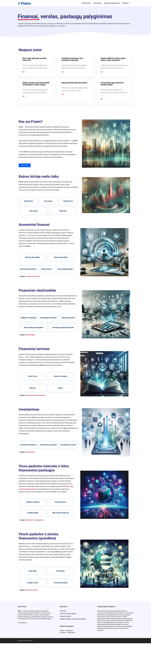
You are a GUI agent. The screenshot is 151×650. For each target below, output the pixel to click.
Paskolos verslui (31, 590)
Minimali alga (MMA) (32, 257)
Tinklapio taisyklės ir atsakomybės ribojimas (73, 619)
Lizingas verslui (32, 583)
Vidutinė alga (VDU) (60, 257)
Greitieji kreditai (32, 513)
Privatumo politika (65, 616)
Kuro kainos (48, 201)
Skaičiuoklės (30, 335)
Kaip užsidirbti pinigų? (65, 269)
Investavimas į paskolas (48, 445)
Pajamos (33, 388)
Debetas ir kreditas (60, 376)
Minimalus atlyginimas (112, 3)
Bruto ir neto (32, 376)
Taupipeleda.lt (39, 520)
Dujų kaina (63, 211)
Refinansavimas (60, 502)
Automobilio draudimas (28, 269)
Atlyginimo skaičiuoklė (28, 318)
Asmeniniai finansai (33, 276)
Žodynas (125, 3)
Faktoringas (33, 571)
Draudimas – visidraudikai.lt (67, 632)
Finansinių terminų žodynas (35, 395)
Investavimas (30, 452)
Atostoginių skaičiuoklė (48, 318)
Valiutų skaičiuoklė (68, 318)
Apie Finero (63, 611)
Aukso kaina (97, 3)
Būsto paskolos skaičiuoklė (33, 327)
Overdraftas (60, 571)
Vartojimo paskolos (32, 502)
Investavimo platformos (28, 445)
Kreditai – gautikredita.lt (66, 630)
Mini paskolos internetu (60, 513)
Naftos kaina (86, 3)
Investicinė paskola (60, 583)
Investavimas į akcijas (68, 445)
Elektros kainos (46, 269)
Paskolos (29, 520)
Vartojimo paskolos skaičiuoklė (63, 327)
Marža (60, 388)
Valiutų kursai (68, 201)
